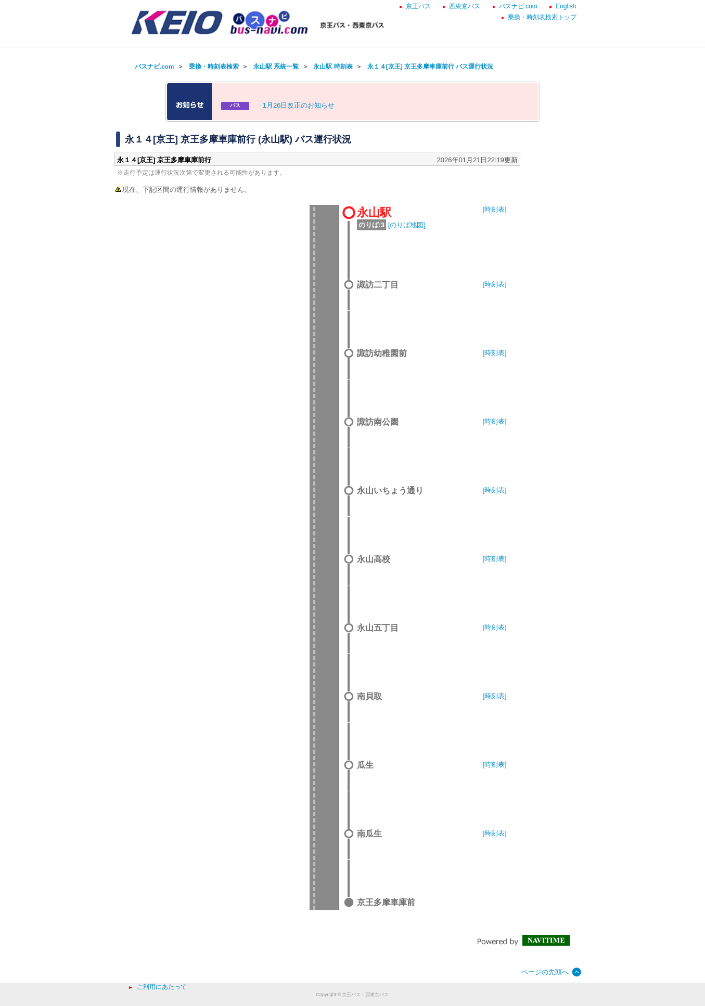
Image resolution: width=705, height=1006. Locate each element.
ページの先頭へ (545, 972)
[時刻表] (495, 209)
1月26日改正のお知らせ (299, 105)
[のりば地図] (407, 225)
